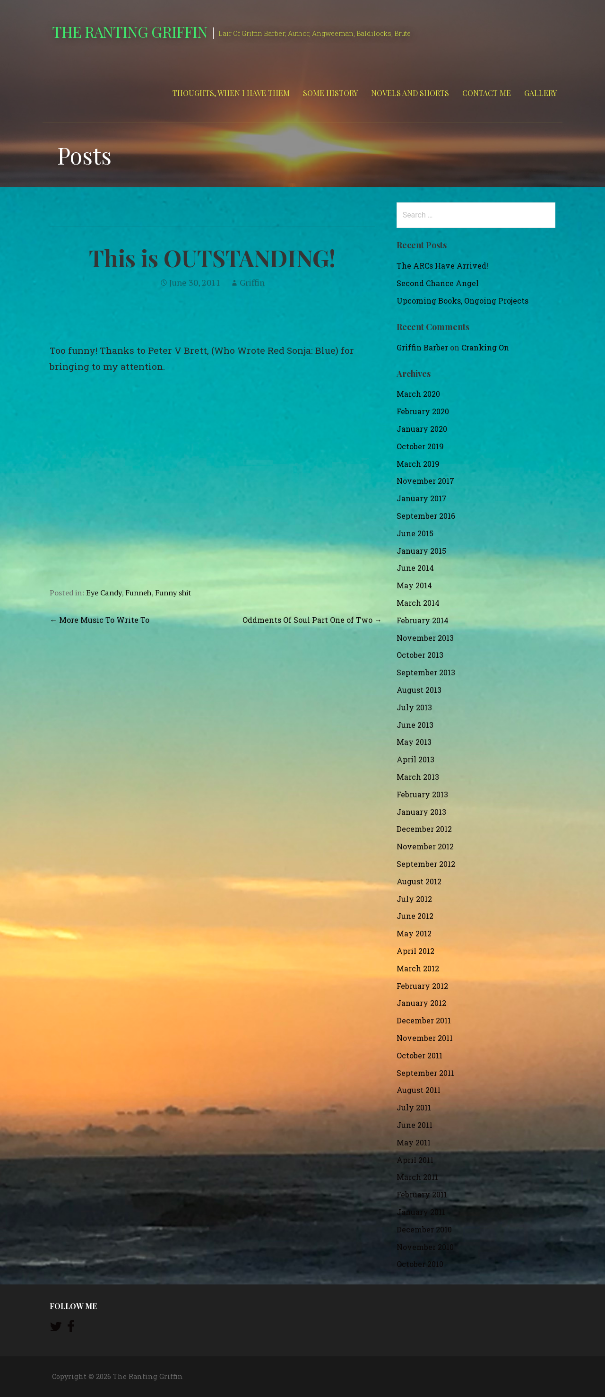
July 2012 (414, 899)
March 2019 (418, 464)
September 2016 (426, 516)
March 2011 (417, 1177)
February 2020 (423, 411)
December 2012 (424, 829)
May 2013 (414, 742)
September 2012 (426, 864)
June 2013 (415, 725)
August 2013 (419, 690)
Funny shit (173, 592)
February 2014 (423, 620)
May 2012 (414, 933)
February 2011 (422, 1194)
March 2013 (418, 777)
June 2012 (415, 916)
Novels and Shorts (410, 93)
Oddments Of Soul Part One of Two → (312, 620)
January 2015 (421, 551)
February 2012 (422, 986)
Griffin (252, 282)
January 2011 (421, 1212)
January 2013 (421, 812)
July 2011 (414, 1107)
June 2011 (414, 1125)
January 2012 (421, 1003)
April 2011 (415, 1160)
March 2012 (418, 968)
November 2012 (425, 846)
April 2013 (415, 759)
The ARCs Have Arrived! (442, 266)
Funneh (138, 592)
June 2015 (415, 533)
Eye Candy (103, 592)
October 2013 (420, 655)
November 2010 (425, 1247)
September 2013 (426, 672)
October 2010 (420, 1264)
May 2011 (414, 1142)
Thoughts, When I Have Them (231, 93)
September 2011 (425, 1073)
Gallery (540, 93)
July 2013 (414, 707)
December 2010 (424, 1229)
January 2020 (422, 429)
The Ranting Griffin (129, 31)
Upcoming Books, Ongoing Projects (462, 301)
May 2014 (414, 585)
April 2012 (415, 951)
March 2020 (418, 394)
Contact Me (486, 93)
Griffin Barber (422, 347)
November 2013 (425, 638)
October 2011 (419, 1055)
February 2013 (422, 794)
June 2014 (415, 568)
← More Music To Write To (99, 620)
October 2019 (420, 446)
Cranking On (485, 347)
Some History (330, 93)
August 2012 (419, 881)
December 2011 (424, 1020)
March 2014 (418, 603)
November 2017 (425, 481)
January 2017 (422, 498)
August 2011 (419, 1090)
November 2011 (425, 1038)
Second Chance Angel (438, 283)
